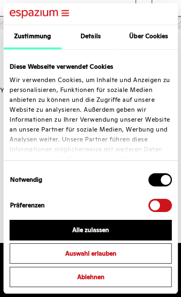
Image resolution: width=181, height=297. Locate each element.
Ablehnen (90, 277)
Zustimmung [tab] (32, 36)
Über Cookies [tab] (148, 36)
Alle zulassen (90, 230)
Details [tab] (90, 36)
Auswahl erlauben (90, 253)
